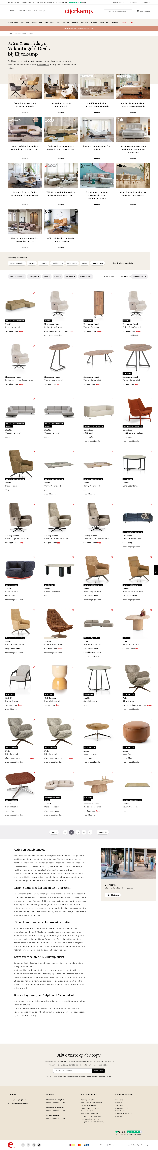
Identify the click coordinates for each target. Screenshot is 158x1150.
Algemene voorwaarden (103, 1076)
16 (78, 832)
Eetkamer (25, 22)
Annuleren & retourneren (91, 1103)
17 (84, 832)
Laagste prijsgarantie (90, 1108)
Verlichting (49, 22)
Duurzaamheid (121, 1108)
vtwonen (114, 22)
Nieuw (94, 22)
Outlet (131, 22)
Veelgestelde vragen (90, 1119)
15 (71, 832)
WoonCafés (120, 1111)
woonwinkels (43, 65)
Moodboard (146, 2)
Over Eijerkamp (124, 1094)
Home (10, 33)
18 (90, 832)
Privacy (103, 1145)
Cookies (118, 1116)
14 (65, 832)
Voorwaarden (126, 1145)
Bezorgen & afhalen (89, 1100)
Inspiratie (104, 22)
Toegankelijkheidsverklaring (93, 1122)
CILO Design (39, 10)
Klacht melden (87, 1111)
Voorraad (85, 22)
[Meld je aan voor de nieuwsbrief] (72, 1071)
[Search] (118, 11)
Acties (123, 22)
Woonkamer (13, 22)
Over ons (119, 1100)
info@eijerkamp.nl (18, 1103)
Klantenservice (119, 2)
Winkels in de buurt (123, 1114)
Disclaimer (113, 1145)
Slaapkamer (37, 22)
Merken (75, 22)
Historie (118, 1103)
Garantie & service (88, 1105)
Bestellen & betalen (89, 1114)
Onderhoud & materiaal (91, 1116)
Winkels (11, 10)
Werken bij (120, 1105)
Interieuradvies (24, 10)
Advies (66, 22)
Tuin (59, 22)
